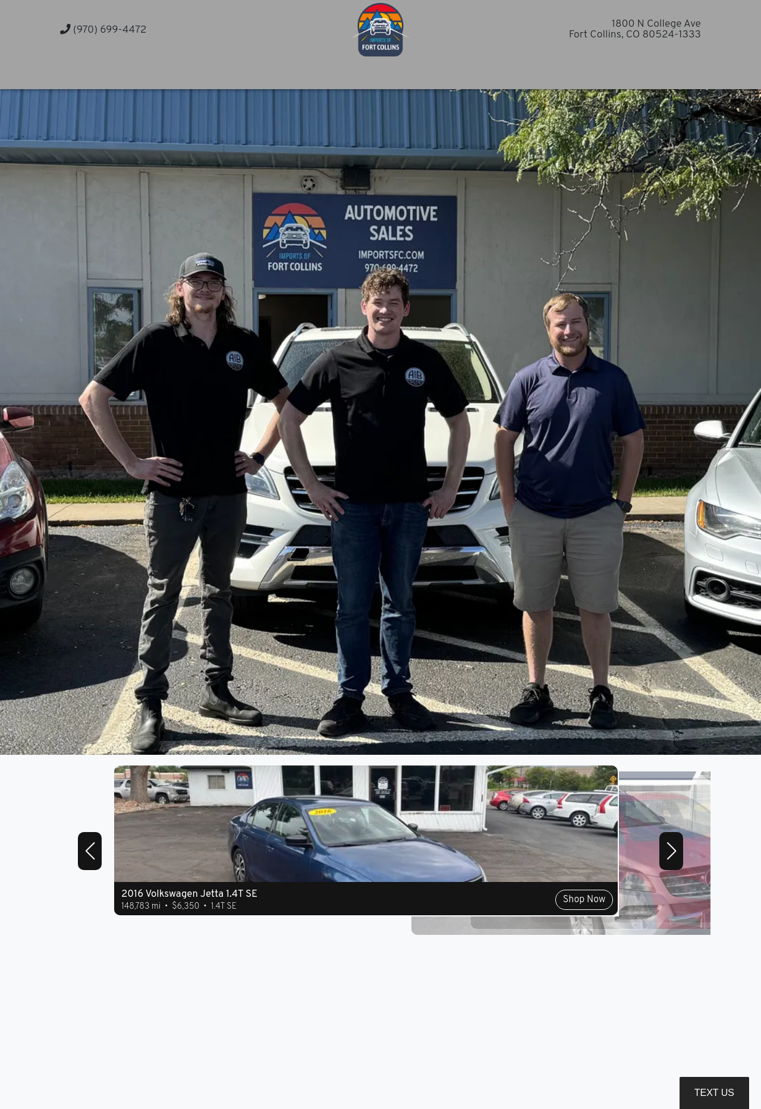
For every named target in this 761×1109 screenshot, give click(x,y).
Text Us (714, 1093)
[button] (509, 73)
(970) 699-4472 (103, 30)
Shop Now (375, 925)
